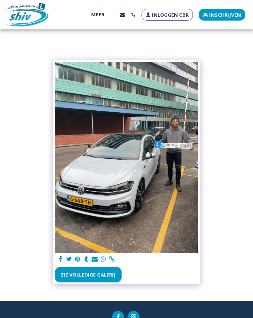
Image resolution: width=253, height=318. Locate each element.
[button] (122, 14)
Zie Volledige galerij (88, 274)
